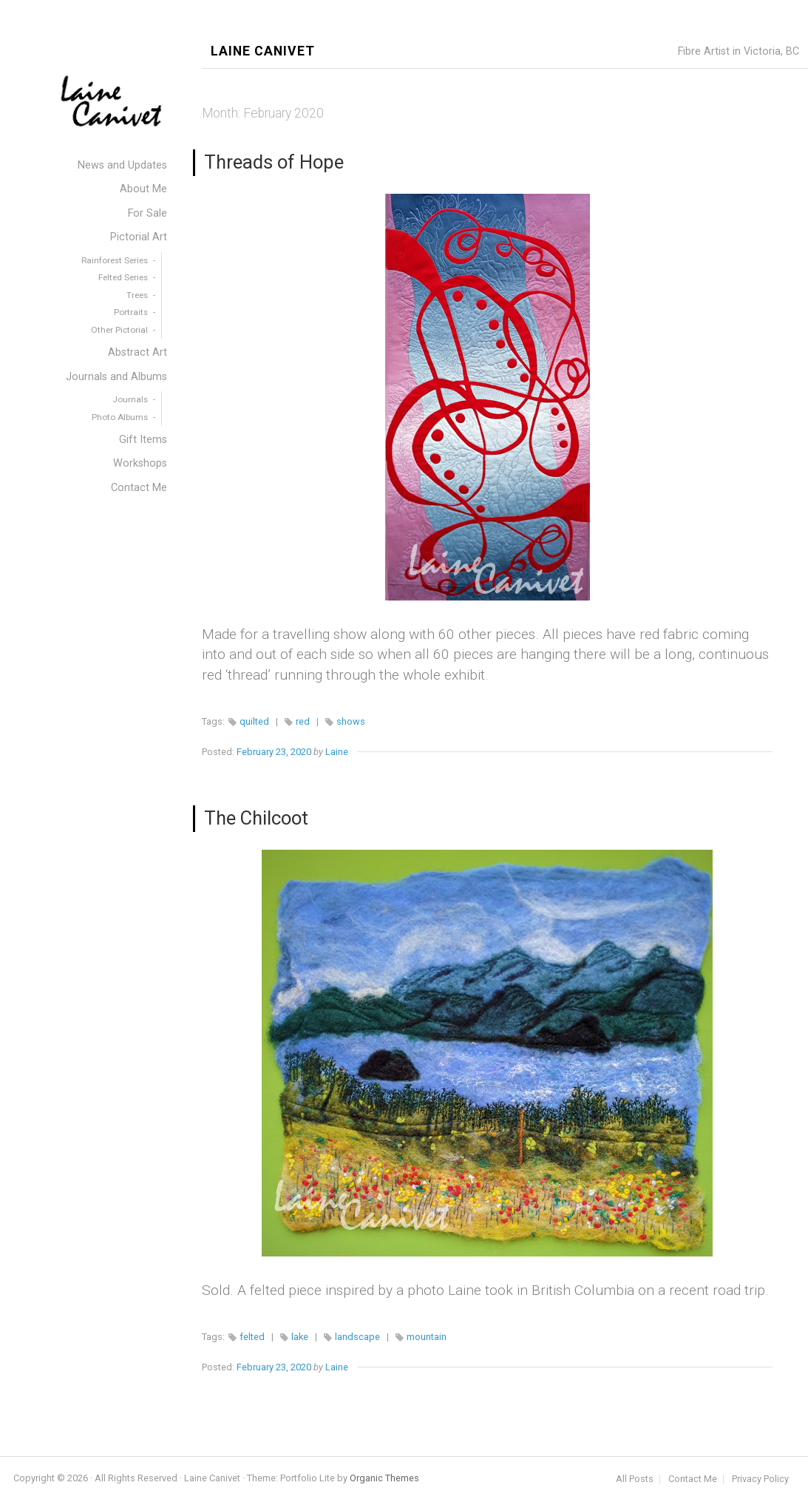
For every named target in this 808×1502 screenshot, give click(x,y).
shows (350, 721)
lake (299, 1336)
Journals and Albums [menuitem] (116, 377)
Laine (336, 751)
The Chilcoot (256, 818)
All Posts (634, 1479)
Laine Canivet (263, 51)
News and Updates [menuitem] (122, 165)
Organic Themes (384, 1478)
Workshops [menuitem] (140, 463)
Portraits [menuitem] (131, 312)
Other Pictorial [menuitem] (119, 330)
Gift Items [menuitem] (143, 439)
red (303, 721)
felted (252, 1336)
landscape (357, 1336)
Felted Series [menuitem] (123, 277)
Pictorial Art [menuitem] (138, 237)
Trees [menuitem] (137, 295)
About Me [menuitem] (143, 189)
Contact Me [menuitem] (139, 487)
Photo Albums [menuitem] (120, 417)
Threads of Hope (274, 162)
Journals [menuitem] (130, 399)
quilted (254, 721)
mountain (427, 1336)
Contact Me (692, 1479)
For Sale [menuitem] (147, 213)
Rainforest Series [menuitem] (114, 260)
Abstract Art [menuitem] (137, 352)
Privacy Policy (760, 1479)
